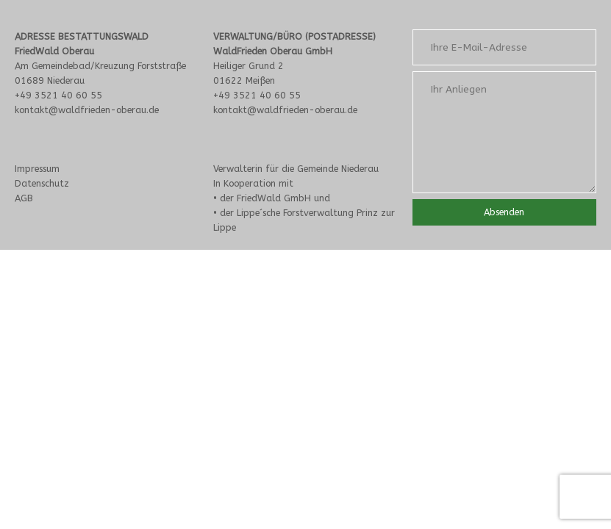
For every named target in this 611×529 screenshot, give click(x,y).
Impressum (37, 168)
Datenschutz (42, 183)
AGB (24, 198)
